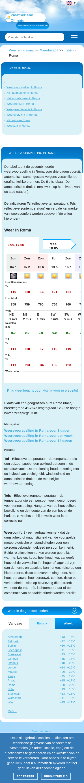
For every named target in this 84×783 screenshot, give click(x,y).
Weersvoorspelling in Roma (24, 87)
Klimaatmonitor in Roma (22, 92)
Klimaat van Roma (18, 120)
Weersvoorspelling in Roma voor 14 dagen (38, 440)
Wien (11, 702)
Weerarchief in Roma (20, 103)
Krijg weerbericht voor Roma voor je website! (42, 390)
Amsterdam (15, 637)
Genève (13, 658)
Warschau (14, 698)
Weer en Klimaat (21, 50)
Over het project (42, 731)
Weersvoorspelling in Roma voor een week (38, 435)
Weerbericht (49, 50)
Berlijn (12, 645)
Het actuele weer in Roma (23, 98)
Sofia (11, 689)
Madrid (12, 671)
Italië (68, 50)
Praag (11, 680)
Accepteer (25, 776)
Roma (11, 685)
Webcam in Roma (18, 125)
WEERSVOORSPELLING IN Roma (32, 153)
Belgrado (13, 641)
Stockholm (14, 693)
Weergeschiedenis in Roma (24, 109)
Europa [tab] (42, 623)
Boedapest (15, 650)
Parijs (11, 676)
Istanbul (13, 663)
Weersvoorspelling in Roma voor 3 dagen (37, 430)
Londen (12, 667)
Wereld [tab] (68, 623)
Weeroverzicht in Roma (21, 114)
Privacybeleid (56, 776)
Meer (11, 711)
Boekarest (14, 654)
